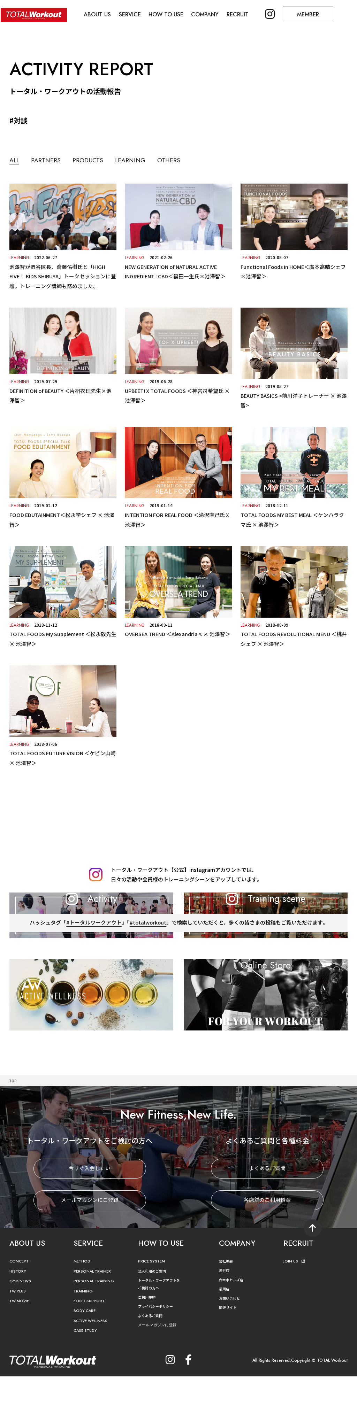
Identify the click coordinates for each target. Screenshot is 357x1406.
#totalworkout (148, 979)
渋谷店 (225, 1300)
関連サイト (229, 1337)
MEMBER (314, 14)
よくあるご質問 (267, 1198)
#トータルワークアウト (93, 979)
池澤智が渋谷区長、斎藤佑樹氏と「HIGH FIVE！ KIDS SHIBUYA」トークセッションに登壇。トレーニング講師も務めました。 (60, 276)
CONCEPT (20, 1291)
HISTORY (18, 1301)
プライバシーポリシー (159, 1336)
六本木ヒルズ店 (233, 1309)
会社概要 (227, 1290)
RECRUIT (242, 14)
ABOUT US (98, 14)
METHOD (83, 1291)
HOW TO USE (168, 14)
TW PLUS (18, 1321)
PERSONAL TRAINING (97, 1310)
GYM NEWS (21, 1310)
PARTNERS (50, 160)
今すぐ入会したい (90, 1198)
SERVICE (132, 14)
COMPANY (208, 14)
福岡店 (225, 1318)
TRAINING (84, 1321)
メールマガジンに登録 (160, 1354)
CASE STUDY (87, 1360)
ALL (15, 160)
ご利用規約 (148, 1327)
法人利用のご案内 (155, 1301)
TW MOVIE (20, 1330)
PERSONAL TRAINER (95, 1301)
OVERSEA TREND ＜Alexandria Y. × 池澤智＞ (178, 632)
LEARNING (147, 160)
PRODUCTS (98, 160)
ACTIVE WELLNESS (93, 1350)
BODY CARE (86, 1340)
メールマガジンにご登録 (90, 1230)
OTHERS (190, 160)
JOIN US (295, 1291)
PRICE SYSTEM (153, 1291)
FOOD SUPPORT (91, 1330)
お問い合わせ (231, 1328)
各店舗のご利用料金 (267, 1230)
